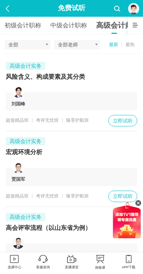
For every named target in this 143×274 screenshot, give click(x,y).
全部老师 (68, 45)
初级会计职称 (23, 25)
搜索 (117, 9)
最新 (113, 44)
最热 (130, 44)
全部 (13, 45)
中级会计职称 (68, 25)
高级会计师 (114, 25)
